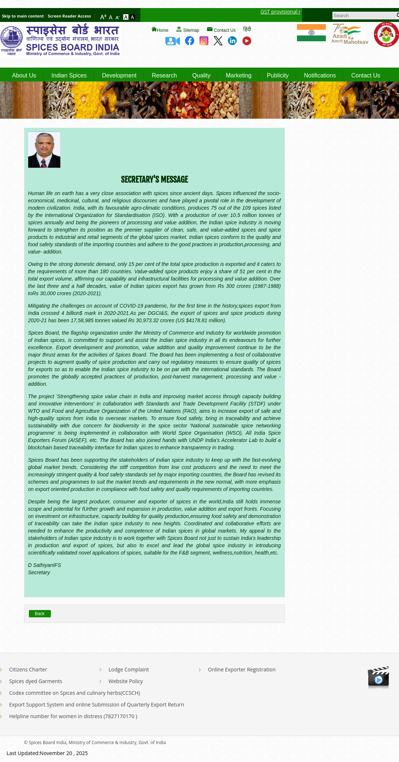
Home (163, 30)
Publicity (278, 76)
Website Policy (126, 681)
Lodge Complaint (129, 669)
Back (40, 613)
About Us (24, 76)
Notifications (320, 76)
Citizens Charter (28, 669)
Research (164, 76)
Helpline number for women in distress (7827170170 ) (73, 716)
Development (119, 76)
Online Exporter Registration (242, 669)
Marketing (238, 76)
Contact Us (225, 30)
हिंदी (247, 29)
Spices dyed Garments (35, 681)
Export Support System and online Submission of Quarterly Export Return (96, 704)
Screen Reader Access (69, 16)
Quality (201, 76)
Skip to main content (23, 16)
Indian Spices (69, 76)
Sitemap (191, 30)
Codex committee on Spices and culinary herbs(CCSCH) (74, 692)
